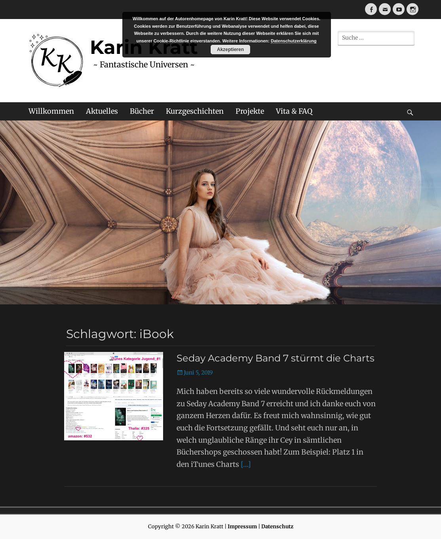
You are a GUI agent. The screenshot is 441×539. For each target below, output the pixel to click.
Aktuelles (102, 111)
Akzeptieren (230, 49)
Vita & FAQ (294, 111)
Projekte (250, 111)
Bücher (142, 111)
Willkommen (51, 111)
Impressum (242, 526)
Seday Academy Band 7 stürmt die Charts (275, 358)
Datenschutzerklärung (294, 40)
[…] (246, 464)
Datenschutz (277, 526)
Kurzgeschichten (195, 111)
